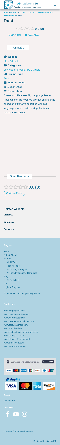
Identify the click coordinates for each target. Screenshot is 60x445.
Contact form (10, 400)
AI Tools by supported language (22, 273)
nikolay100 (51, 441)
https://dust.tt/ (11, 61)
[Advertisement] (30, 123)
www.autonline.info (13, 328)
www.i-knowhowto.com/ (15, 346)
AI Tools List (13, 280)
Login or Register (12, 287)
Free (6, 78)
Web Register (27, 431)
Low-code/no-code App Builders (22, 69)
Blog (6, 276)
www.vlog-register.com (14, 310)
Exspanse (9, 229)
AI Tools (14, 13)
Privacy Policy (33, 293)
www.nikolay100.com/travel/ (17, 339)
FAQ (6, 284)
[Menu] (55, 5)
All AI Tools (12, 262)
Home (6, 13)
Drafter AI (8, 215)
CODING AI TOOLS (27, 13)
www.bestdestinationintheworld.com (21, 332)
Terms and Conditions (14, 293)
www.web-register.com (14, 318)
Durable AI (9, 222)
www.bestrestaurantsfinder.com (19, 321)
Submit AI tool (10, 255)
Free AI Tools (13, 266)
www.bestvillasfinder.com (16, 325)
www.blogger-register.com (16, 314)
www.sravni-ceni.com (14, 343)
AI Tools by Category (17, 269)
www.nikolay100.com (14, 335)
